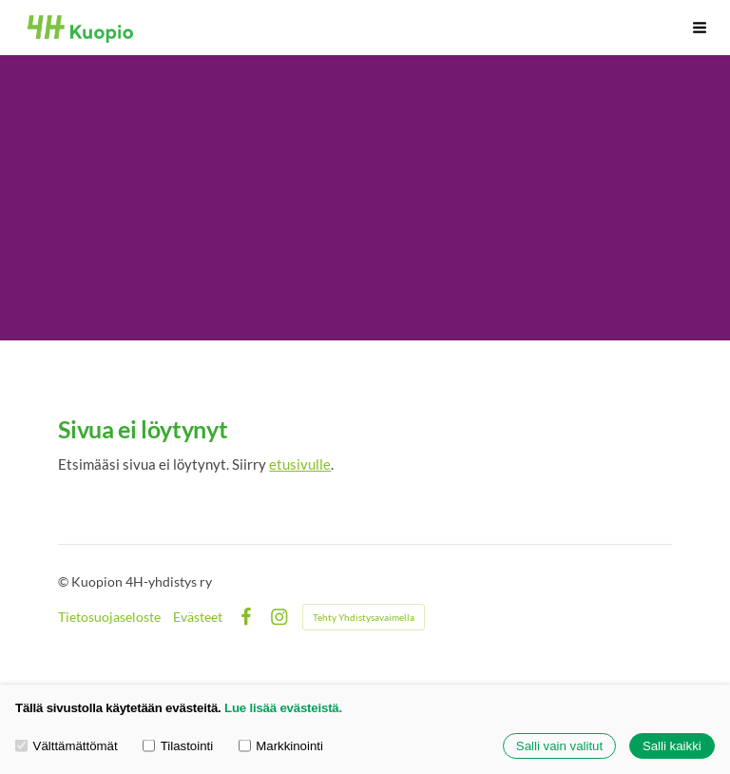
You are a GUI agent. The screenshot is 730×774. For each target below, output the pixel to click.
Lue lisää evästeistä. (283, 708)
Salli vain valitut (559, 746)
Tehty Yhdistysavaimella (363, 617)
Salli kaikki (672, 746)
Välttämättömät (66, 746)
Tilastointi (178, 746)
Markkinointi (281, 746)
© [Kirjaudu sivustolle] (64, 581)
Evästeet (197, 617)
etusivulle (300, 464)
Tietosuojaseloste (109, 617)
